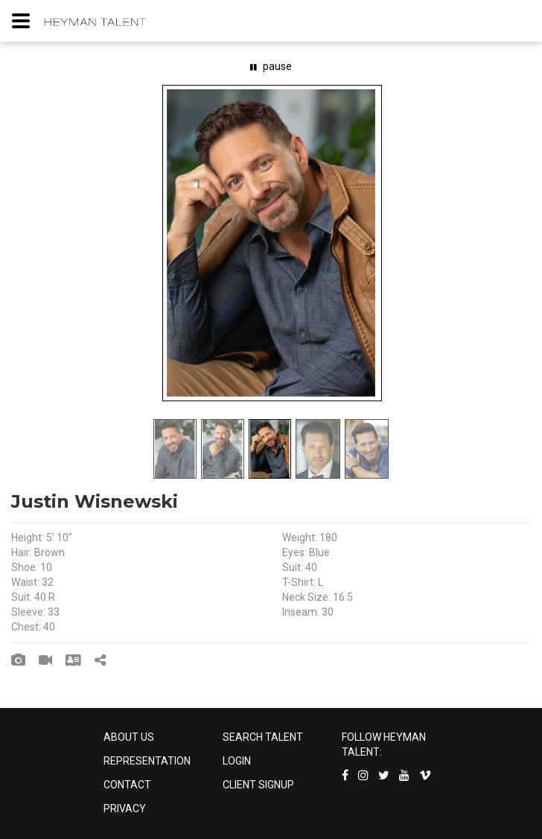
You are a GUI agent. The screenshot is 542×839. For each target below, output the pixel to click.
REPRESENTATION (147, 761)
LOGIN (237, 761)
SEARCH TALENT (263, 737)
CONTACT (127, 785)
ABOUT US (128, 737)
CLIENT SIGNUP (258, 785)
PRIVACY (124, 808)
